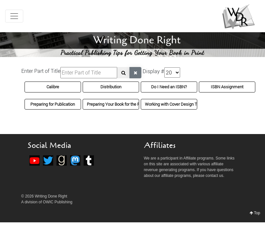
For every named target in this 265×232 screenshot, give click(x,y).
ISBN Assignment (227, 87)
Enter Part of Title (40, 70)
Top (255, 213)
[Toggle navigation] (14, 16)
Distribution (110, 87)
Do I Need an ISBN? (169, 87)
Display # (153, 71)
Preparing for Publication (52, 104)
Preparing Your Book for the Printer (118, 104)
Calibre (52, 87)
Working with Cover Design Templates (179, 104)
